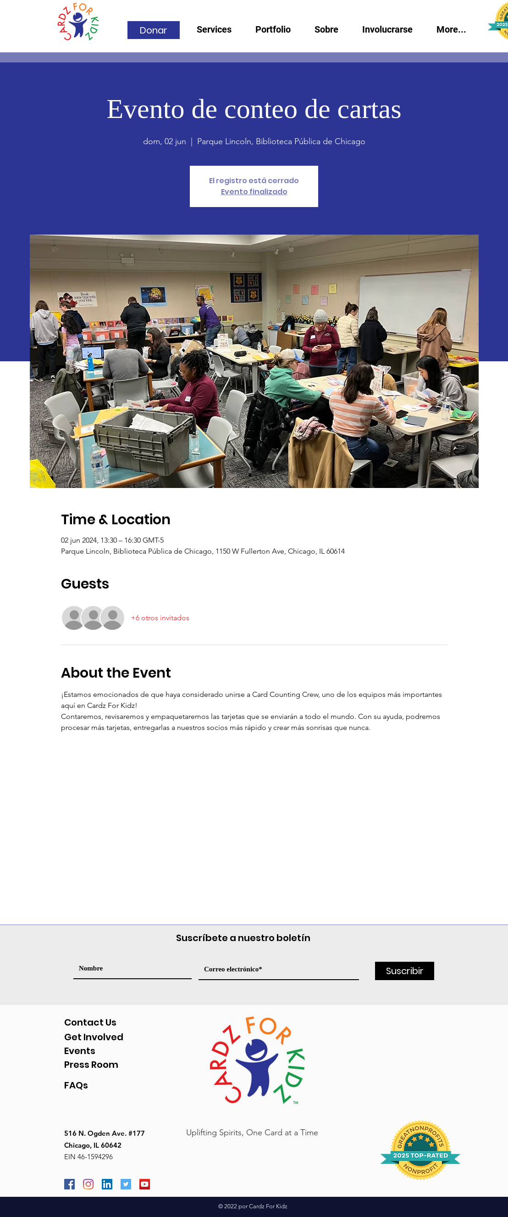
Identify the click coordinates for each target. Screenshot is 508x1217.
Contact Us (90, 1022)
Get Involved (93, 1037)
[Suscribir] (404, 971)
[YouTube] (144, 1184)
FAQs (76, 1085)
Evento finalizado (254, 191)
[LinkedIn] (107, 1184)
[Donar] (153, 30)
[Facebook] (69, 1184)
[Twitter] (126, 1184)
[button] (331, 32)
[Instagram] (88, 1184)
